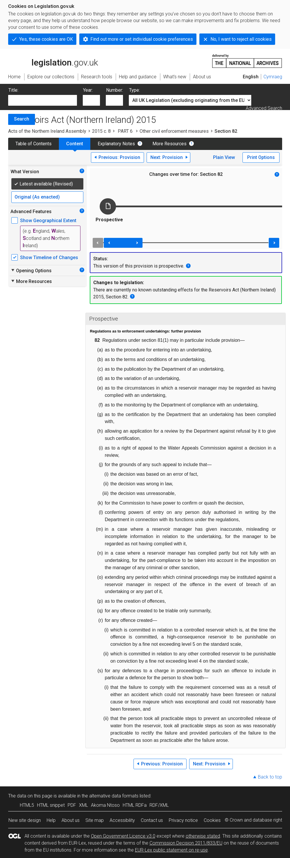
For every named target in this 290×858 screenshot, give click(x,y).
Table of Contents (33, 143)
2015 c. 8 (101, 131)
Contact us (152, 820)
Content (74, 143)
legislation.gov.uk (53, 60)
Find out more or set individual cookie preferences (141, 39)
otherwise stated (203, 836)
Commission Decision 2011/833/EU (186, 843)
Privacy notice (183, 820)
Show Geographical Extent (48, 220)
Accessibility (122, 820)
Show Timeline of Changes (49, 257)
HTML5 (27, 805)
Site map (94, 820)
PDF (72, 805)
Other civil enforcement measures (174, 131)
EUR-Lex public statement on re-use (171, 850)
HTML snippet (51, 805)
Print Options (261, 157)
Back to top (270, 777)
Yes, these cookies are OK (46, 39)
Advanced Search (264, 108)
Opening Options (31, 270)
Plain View (224, 157)
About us (70, 820)
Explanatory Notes (116, 143)
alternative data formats (113, 796)
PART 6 (125, 131)
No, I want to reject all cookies (241, 39)
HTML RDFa (135, 805)
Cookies (212, 820)
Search (21, 119)
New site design (24, 820)
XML (83, 805)
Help (51, 820)
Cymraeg (272, 76)
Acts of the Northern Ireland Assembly (47, 131)
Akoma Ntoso (105, 805)
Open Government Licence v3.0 (123, 836)
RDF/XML (159, 805)
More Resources (169, 143)
